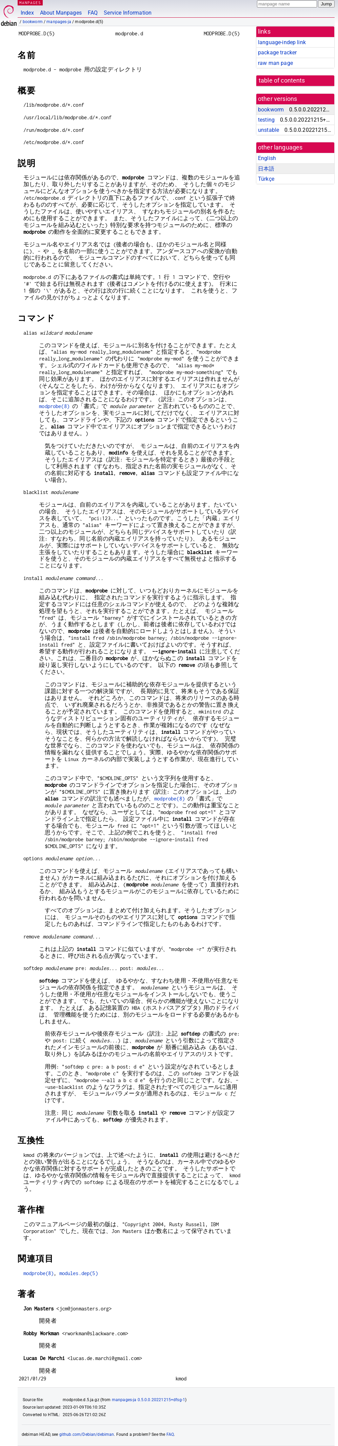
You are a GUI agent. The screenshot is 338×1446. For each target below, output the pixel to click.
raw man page (275, 63)
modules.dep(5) (78, 1273)
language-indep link (282, 42)
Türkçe (266, 179)
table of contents (282, 80)
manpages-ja (58, 21)
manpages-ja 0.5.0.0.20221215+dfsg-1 (148, 1399)
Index (27, 13)
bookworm (33, 21)
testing (266, 120)
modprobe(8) (54, 406)
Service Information (128, 13)
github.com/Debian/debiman (86, 1434)
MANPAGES (30, 2)
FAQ (93, 13)
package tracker (277, 52)
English (267, 158)
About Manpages (61, 13)
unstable (268, 130)
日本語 (266, 168)
